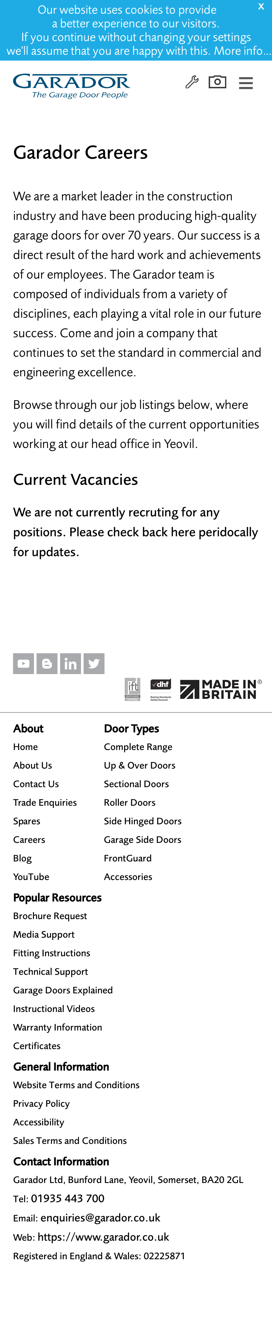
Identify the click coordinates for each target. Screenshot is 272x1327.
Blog (22, 858)
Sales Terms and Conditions (70, 1140)
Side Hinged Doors (143, 821)
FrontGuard (128, 858)
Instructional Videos (54, 1008)
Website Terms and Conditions (76, 1084)
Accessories (128, 876)
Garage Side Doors (142, 839)
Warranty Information (57, 1027)
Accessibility (38, 1122)
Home (25, 746)
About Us (32, 765)
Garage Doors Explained (63, 990)
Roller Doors (129, 802)
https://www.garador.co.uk (103, 1237)
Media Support (44, 934)
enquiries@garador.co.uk (100, 1217)
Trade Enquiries (45, 802)
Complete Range (138, 746)
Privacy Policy (41, 1103)
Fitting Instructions (51, 953)
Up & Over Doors (139, 765)
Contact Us (36, 783)
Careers (29, 839)
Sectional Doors (136, 783)
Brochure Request (50, 915)
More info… (243, 51)
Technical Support (50, 971)
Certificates (36, 1045)
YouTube (31, 876)
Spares (26, 821)
